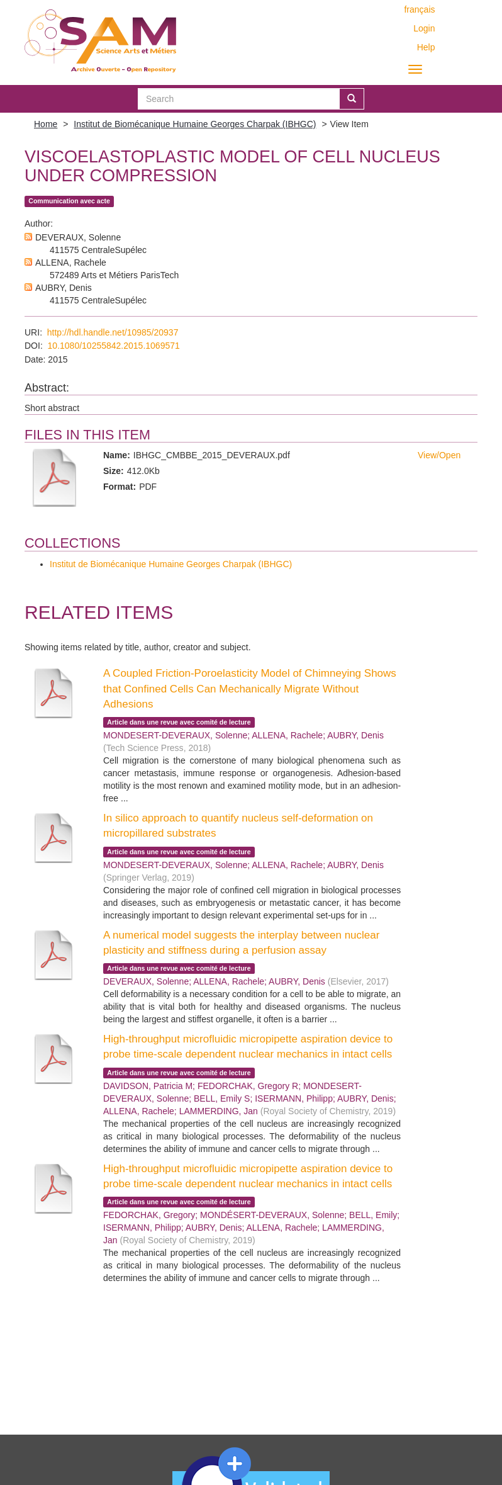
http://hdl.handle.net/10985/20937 (113, 332)
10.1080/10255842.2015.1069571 (114, 346)
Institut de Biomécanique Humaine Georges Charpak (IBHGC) (195, 124)
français (419, 9)
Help (426, 47)
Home (45, 124)
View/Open (439, 455)
